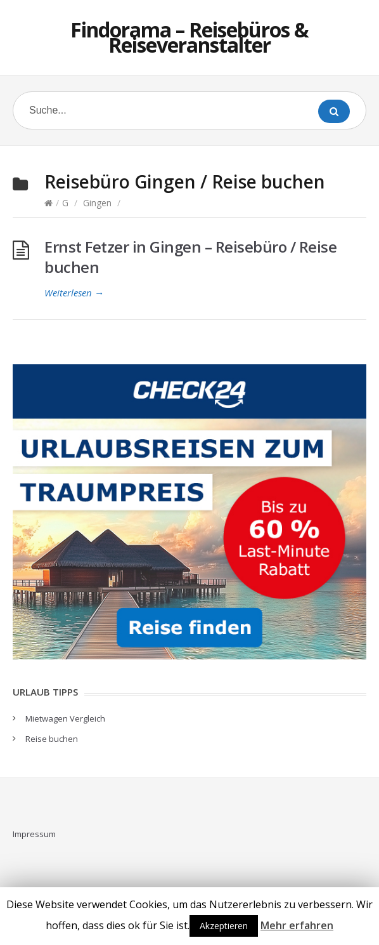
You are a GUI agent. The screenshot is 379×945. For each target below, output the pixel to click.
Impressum (34, 834)
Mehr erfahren (296, 925)
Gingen (97, 203)
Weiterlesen (74, 292)
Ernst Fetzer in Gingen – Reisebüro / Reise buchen (190, 256)
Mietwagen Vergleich (65, 718)
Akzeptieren (224, 926)
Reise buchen (51, 738)
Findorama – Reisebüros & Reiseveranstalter (189, 37)
